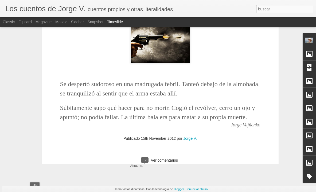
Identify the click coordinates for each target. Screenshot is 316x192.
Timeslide (115, 22)
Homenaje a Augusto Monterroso (237, 160)
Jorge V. (190, 63)
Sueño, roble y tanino (228, 151)
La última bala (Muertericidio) (83, 123)
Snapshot (95, 22)
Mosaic (61, 22)
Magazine (44, 22)
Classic (9, 22)
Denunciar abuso (196, 189)
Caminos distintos (225, 132)
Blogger (179, 189)
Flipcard (25, 22)
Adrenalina (219, 142)
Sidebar (77, 22)
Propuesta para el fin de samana (237, 123)
